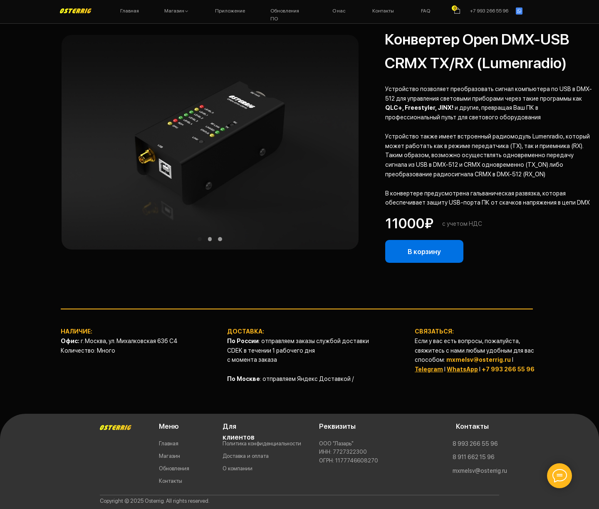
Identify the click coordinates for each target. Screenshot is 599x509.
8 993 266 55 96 (475, 443)
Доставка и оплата (246, 455)
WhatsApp (462, 369)
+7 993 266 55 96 (508, 369)
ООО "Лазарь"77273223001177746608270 (348, 452)
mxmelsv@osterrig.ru (478, 359)
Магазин (169, 455)
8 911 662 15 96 (474, 456)
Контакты (170, 480)
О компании (237, 468)
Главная (168, 443)
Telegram (429, 369)
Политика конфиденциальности (262, 443)
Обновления (174, 468)
